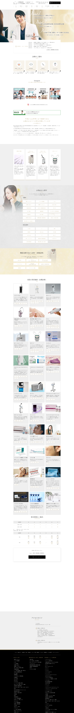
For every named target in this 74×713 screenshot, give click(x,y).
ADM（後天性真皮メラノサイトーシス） (54, 215)
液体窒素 (19, 268)
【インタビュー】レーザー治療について (32, 113)
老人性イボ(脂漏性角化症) (42, 208)
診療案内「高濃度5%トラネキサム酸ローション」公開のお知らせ (44, 42)
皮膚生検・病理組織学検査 (45, 264)
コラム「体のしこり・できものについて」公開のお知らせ (43, 47)
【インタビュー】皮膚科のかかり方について (32, 111)
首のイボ (54, 208)
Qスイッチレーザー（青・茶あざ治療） (45, 260)
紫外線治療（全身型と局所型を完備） (32, 264)
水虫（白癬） (42, 214)
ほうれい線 (29, 235)
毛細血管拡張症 (29, 208)
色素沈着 (29, 232)
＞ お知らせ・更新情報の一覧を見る (52, 49)
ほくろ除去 (29, 211)
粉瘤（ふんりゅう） (29, 201)
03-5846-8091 (38, 555)
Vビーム (32, 261)
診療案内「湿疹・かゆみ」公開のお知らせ (40, 46)
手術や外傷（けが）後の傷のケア (29, 221)
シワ (41, 235)
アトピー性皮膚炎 (41, 201)
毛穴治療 (54, 232)
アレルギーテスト (19, 264)
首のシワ (54, 235)
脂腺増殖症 (41, 211)
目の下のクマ (55, 238)
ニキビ (55, 201)
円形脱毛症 (29, 214)
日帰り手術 (19, 260)
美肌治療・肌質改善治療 (41, 238)
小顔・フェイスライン (29, 238)
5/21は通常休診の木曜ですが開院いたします (41, 43)
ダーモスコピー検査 (32, 268)
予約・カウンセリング (36, 558)
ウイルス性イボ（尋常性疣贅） (54, 211)
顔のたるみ (41, 232)
